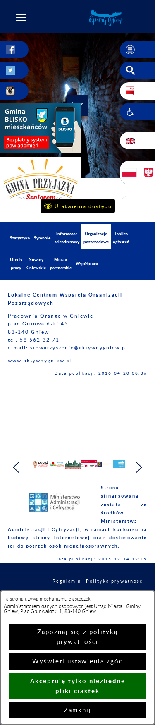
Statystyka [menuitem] (20, 238)
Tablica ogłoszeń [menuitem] (121, 237)
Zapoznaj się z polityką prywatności (77, 637)
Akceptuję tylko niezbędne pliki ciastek (77, 686)
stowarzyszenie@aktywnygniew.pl (79, 347)
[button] (21, 17)
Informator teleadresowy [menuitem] (67, 237)
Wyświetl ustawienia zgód (77, 661)
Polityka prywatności (115, 585)
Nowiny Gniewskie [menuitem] (36, 263)
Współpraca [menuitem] (87, 263)
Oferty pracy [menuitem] (16, 263)
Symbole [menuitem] (42, 238)
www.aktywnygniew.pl (40, 360)
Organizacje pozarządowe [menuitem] (96, 237)
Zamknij (77, 710)
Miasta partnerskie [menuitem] (61, 263)
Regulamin (66, 585)
